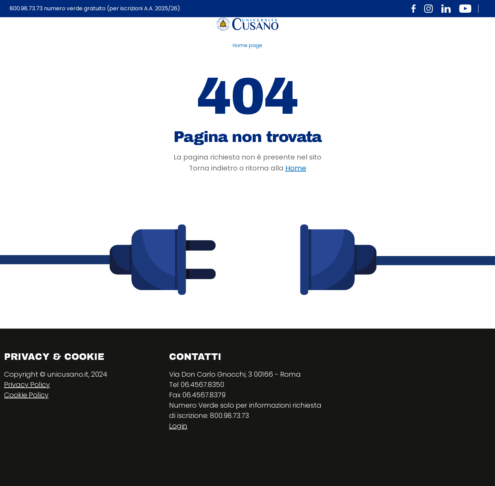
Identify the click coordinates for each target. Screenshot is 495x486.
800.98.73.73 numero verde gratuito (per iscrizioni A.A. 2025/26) (95, 8)
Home (295, 168)
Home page (247, 45)
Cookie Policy (26, 395)
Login (178, 426)
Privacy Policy (27, 384)
